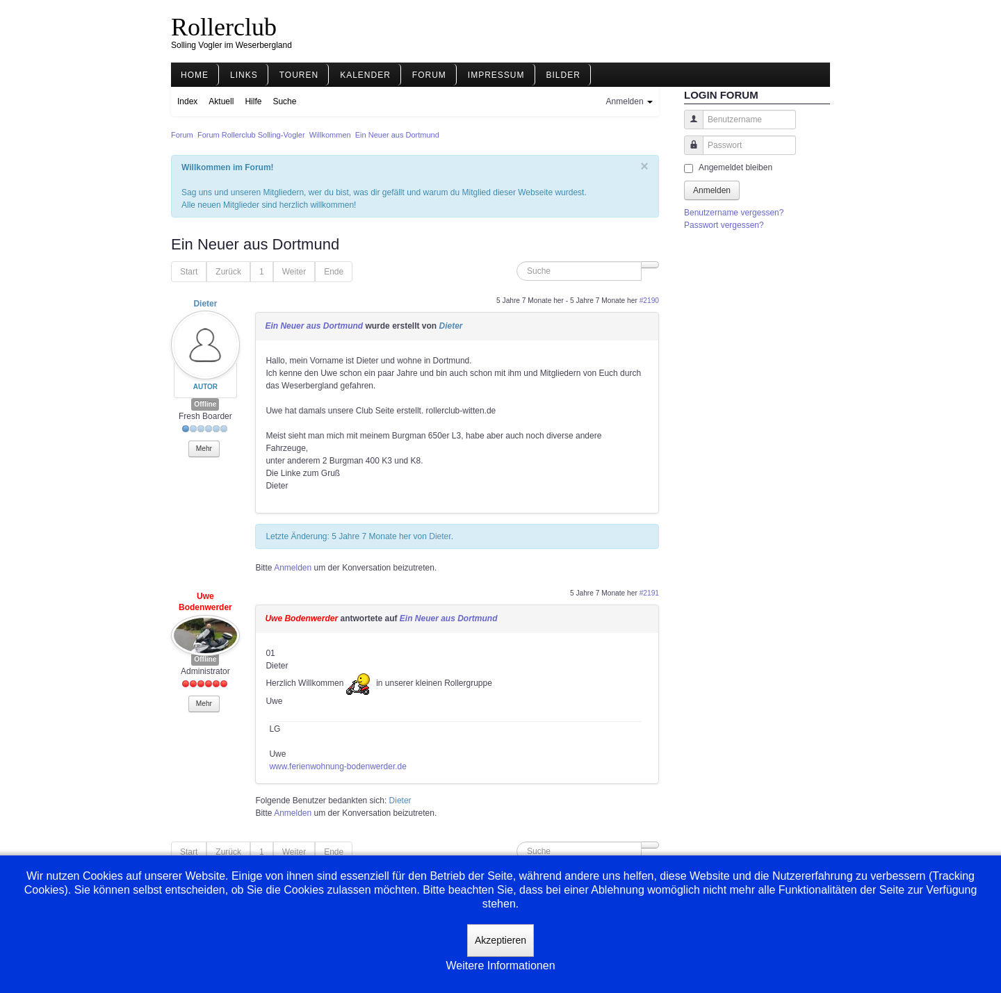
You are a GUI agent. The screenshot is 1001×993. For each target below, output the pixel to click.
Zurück (228, 272)
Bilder (563, 75)
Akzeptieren (500, 940)
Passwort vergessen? (724, 225)
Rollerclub (224, 27)
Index (187, 101)
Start (188, 272)
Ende (333, 272)
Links (244, 75)
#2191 (649, 593)
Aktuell (221, 101)
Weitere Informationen (500, 965)
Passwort (688, 151)
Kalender (365, 75)
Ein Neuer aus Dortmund (314, 326)
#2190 (649, 300)
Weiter (294, 272)
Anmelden (292, 568)
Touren (298, 75)
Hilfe (253, 101)
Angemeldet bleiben (735, 167)
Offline (205, 404)
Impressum (496, 75)
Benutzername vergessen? (733, 213)
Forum (429, 75)
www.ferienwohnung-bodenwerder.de (337, 766)
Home (195, 75)
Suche (284, 101)
